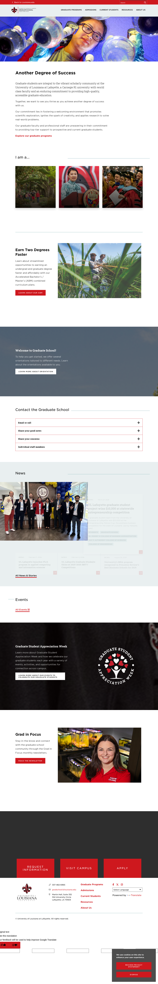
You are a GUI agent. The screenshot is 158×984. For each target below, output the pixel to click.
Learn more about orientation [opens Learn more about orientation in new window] (35, 371)
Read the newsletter (30, 761)
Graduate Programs (71, 10)
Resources (127, 10)
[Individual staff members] (79, 447)
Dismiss (134, 975)
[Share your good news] (79, 431)
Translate (134, 895)
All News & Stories (26, 575)
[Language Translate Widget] (127, 890)
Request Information (35, 868)
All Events (21, 609)
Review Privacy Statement (134, 966)
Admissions (90, 10)
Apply (122, 868)
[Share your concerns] (79, 439)
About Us (140, 10)
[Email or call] (79, 423)
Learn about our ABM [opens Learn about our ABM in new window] (30, 293)
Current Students (109, 10)
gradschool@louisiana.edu (64, 889)
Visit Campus (79, 868)
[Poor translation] (14, 945)
